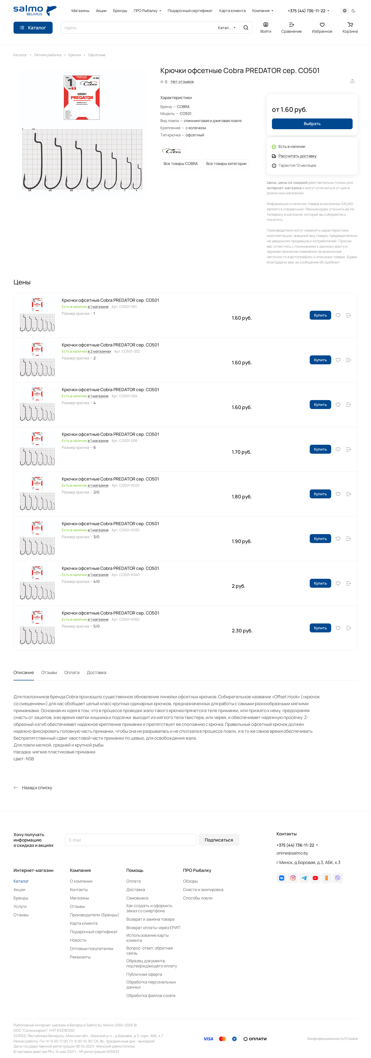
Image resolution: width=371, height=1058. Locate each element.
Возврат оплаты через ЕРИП (153, 927)
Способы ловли (197, 898)
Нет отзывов (182, 81)
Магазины (79, 898)
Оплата (71, 672)
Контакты (79, 889)
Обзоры (190, 881)
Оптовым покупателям (91, 948)
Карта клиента (84, 923)
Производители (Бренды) (94, 915)
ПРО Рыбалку (197, 870)
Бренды (21, 898)
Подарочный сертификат (94, 931)
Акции (19, 889)
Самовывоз (137, 898)
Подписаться (219, 840)
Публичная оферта (144, 974)
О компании (81, 881)
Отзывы (49, 672)
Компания (80, 870)
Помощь (134, 870)
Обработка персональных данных (151, 984)
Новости (78, 940)
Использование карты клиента (147, 937)
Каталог (21, 881)
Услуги (20, 906)
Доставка (96, 672)
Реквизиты (80, 957)
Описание (24, 672)
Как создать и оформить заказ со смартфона (149, 908)
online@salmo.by (292, 853)
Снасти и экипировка (203, 889)
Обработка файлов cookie (150, 995)
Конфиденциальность (325, 1038)
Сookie (352, 1038)
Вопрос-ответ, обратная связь (149, 950)
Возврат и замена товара (150, 919)
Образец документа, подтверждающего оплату (151, 963)
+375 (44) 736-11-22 (306, 10)
